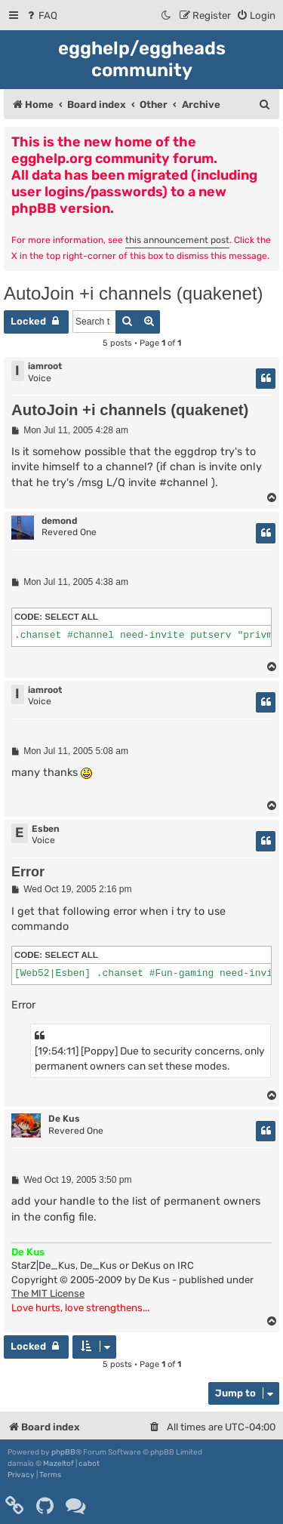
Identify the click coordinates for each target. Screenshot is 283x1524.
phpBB (63, 1452)
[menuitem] (41, 15)
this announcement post (177, 240)
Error (28, 871)
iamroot (45, 366)
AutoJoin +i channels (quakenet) (133, 293)
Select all (71, 616)
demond (59, 521)
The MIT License (48, 1293)
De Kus (64, 1118)
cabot (89, 1463)
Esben (46, 829)
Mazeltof (58, 1463)
